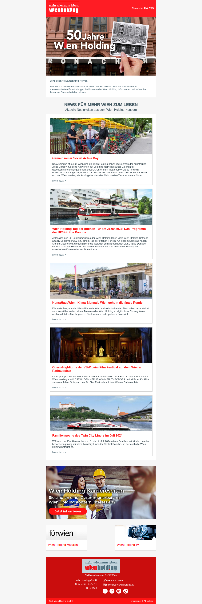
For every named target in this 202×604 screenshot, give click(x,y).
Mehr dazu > (59, 180)
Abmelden (148, 601)
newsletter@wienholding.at (120, 584)
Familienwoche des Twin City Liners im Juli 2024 (87, 435)
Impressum (136, 601)
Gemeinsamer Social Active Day (75, 158)
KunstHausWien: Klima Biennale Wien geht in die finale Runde (97, 302)
